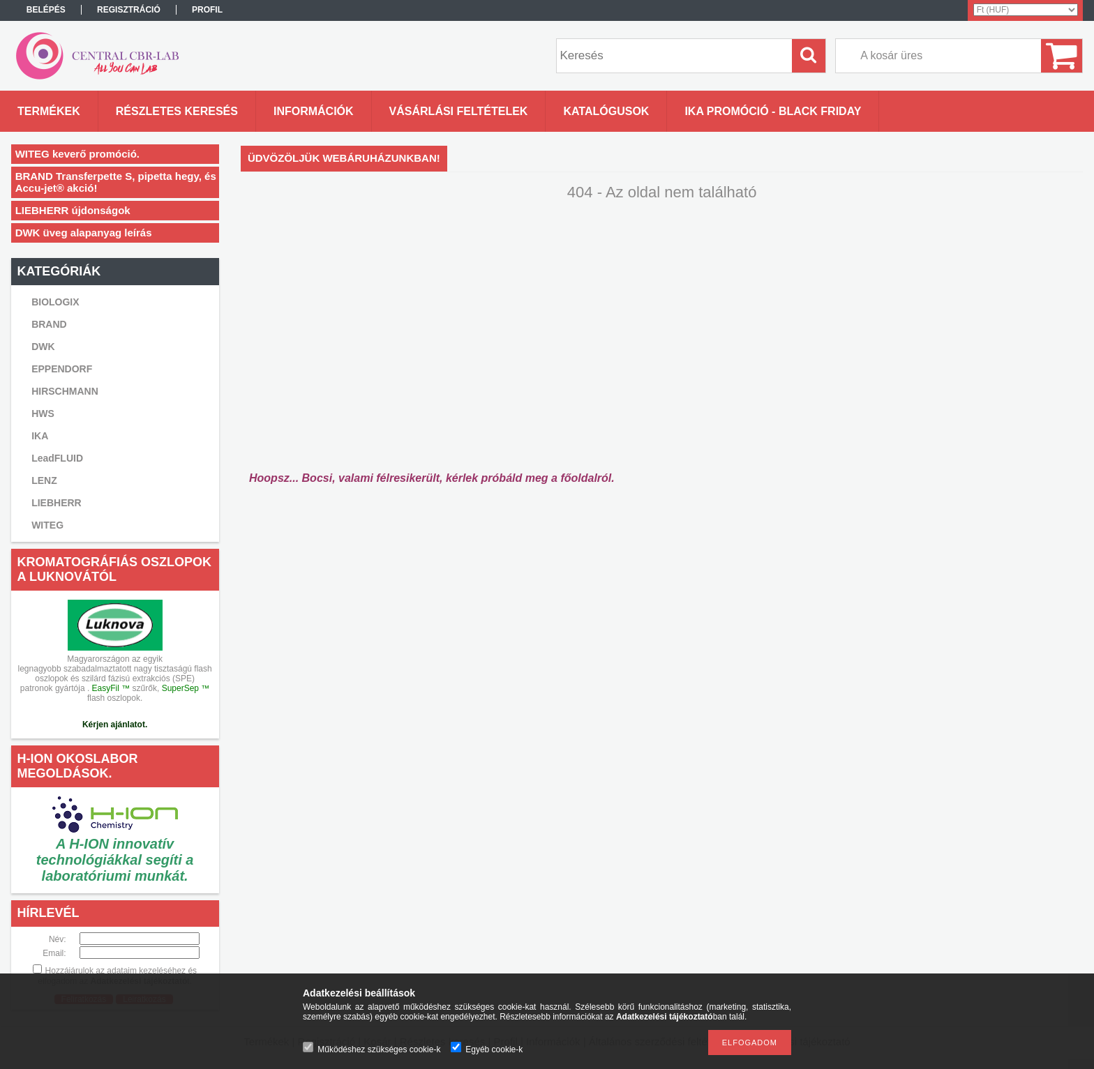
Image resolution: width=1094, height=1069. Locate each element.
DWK (42, 346)
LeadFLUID (57, 458)
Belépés (46, 10)
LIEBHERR (56, 502)
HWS (42, 413)
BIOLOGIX (55, 302)
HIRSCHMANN (64, 391)
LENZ (44, 480)
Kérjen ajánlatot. (114, 724)
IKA (39, 435)
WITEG (47, 525)
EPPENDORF (61, 368)
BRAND (49, 324)
